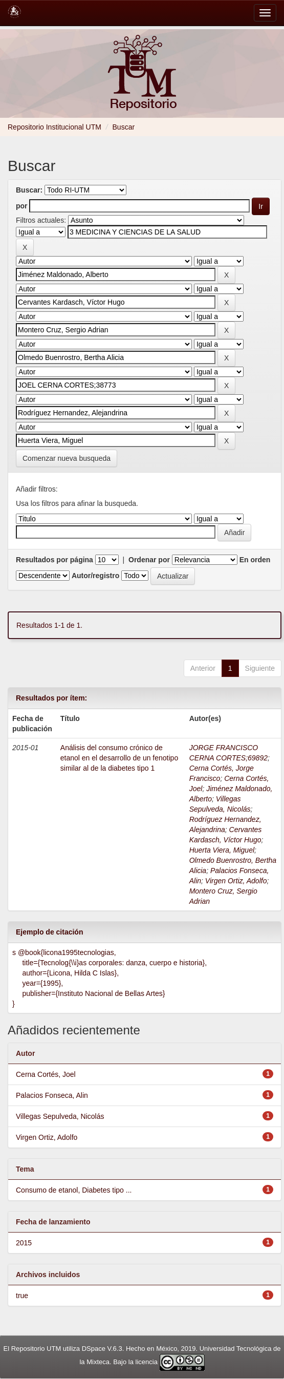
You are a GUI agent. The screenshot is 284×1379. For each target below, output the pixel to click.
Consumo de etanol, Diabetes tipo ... (74, 1190)
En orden (255, 560)
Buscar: (29, 190)
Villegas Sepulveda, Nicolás (60, 1116)
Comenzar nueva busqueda (67, 458)
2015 (24, 1243)
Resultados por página (54, 560)
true (22, 1295)
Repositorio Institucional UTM (54, 127)
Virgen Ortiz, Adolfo (236, 881)
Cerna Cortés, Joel (46, 1074)
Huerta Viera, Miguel (221, 850)
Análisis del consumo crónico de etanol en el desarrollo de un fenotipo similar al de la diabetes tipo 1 (119, 758)
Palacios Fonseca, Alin (52, 1095)
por (22, 206)
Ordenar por (149, 560)
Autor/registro (95, 575)
